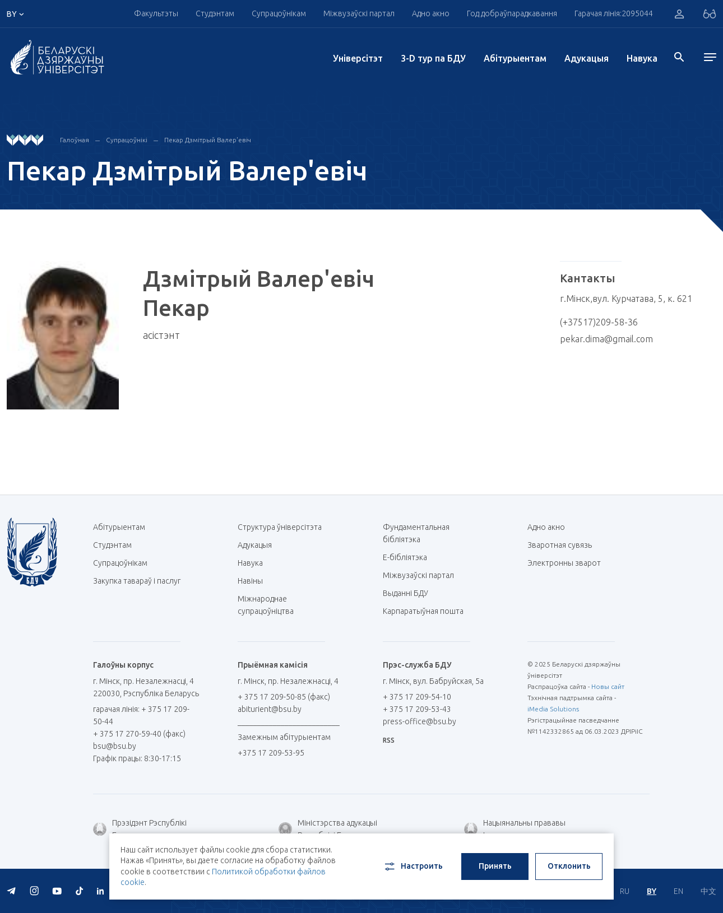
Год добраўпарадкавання (512, 13)
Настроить (413, 866)
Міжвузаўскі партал (359, 13)
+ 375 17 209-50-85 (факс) (284, 696)
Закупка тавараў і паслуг (136, 580)
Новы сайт (607, 686)
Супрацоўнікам (279, 13)
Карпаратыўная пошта (427, 611)
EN (678, 891)
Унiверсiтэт (358, 58)
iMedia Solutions (553, 708)
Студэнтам (215, 13)
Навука (642, 58)
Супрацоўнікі (126, 139)
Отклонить (569, 865)
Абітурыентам (515, 58)
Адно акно (430, 13)
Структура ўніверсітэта (280, 527)
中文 (708, 891)
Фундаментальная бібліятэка (416, 533)
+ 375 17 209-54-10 (417, 696)
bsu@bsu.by (114, 746)
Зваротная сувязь (559, 545)
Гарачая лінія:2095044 (613, 13)
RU (624, 891)
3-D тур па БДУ (433, 58)
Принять (495, 865)
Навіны (250, 580)
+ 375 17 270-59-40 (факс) (139, 733)
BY (651, 891)
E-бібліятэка (409, 557)
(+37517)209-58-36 (599, 322)
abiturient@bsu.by (270, 709)
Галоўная (74, 139)
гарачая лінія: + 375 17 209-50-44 (141, 715)
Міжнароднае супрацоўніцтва (271, 605)
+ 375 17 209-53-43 (417, 709)
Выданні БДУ (405, 593)
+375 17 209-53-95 (271, 752)
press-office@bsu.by (419, 721)
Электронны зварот (564, 562)
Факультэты (156, 13)
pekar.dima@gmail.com (606, 339)
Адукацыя (586, 58)
